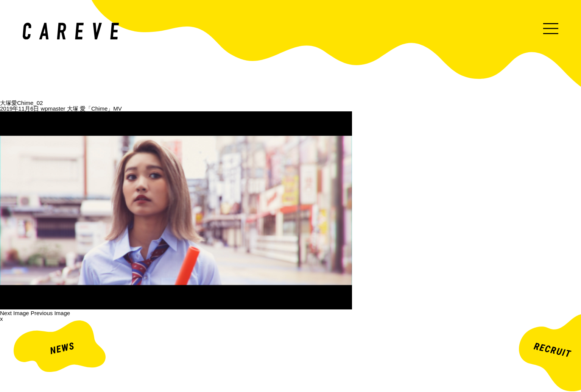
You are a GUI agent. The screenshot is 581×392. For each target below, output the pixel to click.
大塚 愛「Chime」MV (94, 108)
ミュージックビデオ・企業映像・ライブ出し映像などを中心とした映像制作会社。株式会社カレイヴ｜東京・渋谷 (71, 31)
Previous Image (50, 313)
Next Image (14, 313)
